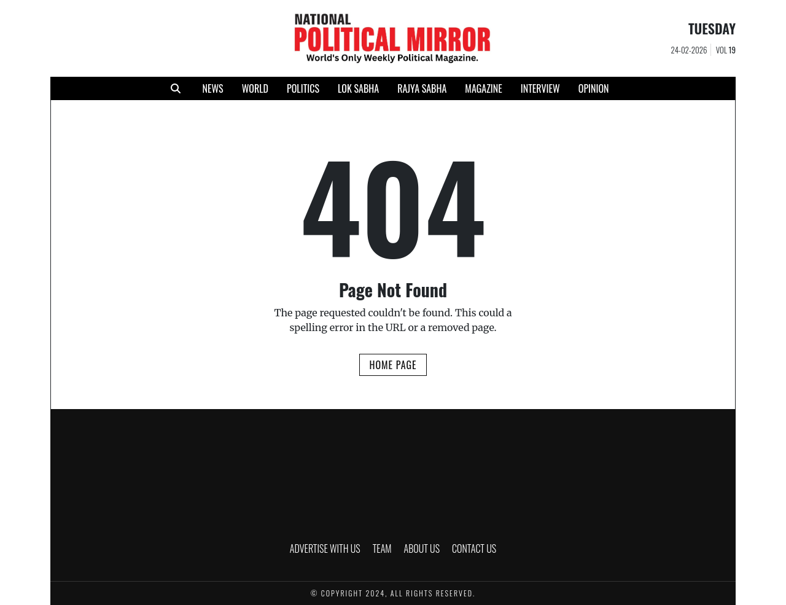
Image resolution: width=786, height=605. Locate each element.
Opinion (593, 88)
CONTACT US (474, 548)
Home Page (392, 364)
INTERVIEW (540, 88)
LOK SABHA (358, 88)
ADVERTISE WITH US (325, 548)
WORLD (255, 88)
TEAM (382, 548)
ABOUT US (422, 548)
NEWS (212, 88)
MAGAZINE (483, 88)
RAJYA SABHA (421, 88)
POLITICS (303, 88)
